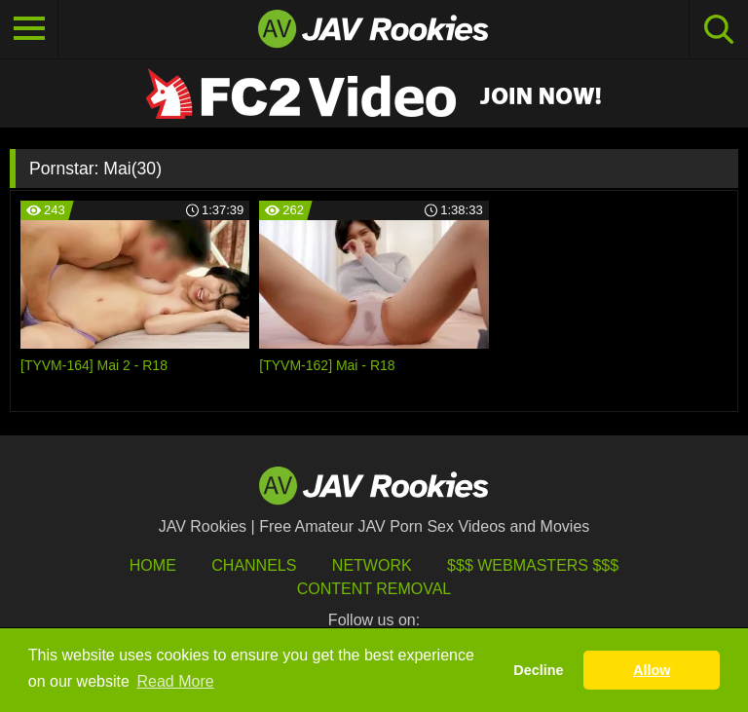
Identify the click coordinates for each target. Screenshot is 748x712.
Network (372, 565)
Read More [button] (175, 681)
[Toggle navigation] (29, 29)
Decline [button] (538, 670)
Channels (253, 565)
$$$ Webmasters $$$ (532, 565)
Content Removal (374, 589)
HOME (153, 565)
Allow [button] (651, 670)
